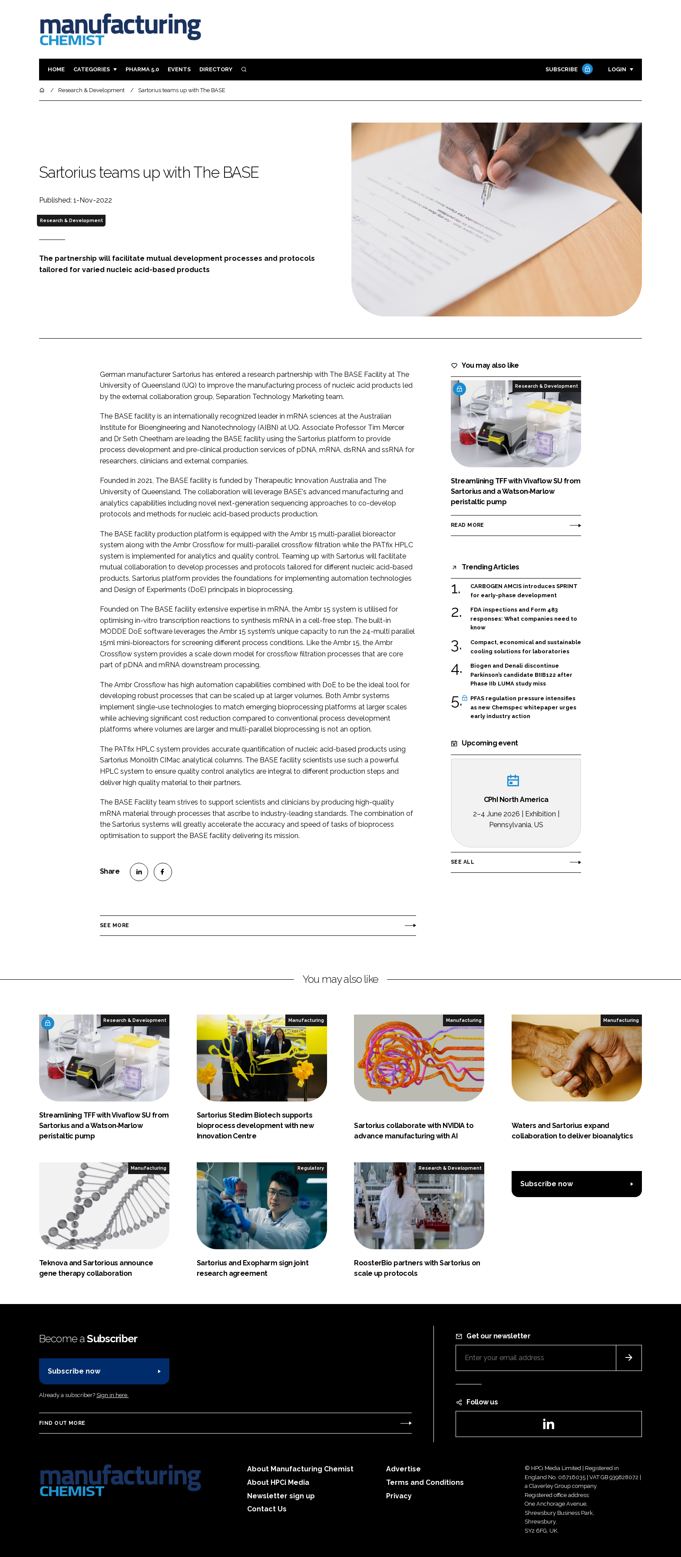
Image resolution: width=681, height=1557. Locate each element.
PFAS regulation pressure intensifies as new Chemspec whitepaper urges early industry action (523, 707)
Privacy (399, 1496)
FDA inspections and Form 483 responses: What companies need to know (523, 619)
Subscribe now (546, 1184)
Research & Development (71, 220)
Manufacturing (306, 1020)
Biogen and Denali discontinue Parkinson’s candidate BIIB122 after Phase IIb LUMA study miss (521, 675)
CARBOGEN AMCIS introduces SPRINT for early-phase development (524, 591)
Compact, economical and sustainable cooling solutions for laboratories (525, 647)
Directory (215, 69)
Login (617, 69)
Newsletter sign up (281, 1496)
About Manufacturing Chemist (300, 1469)
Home (56, 69)
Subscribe (568, 70)
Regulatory (311, 1168)
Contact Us (267, 1509)
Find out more (62, 1423)
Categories (91, 69)
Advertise (403, 1469)
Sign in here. (112, 1395)
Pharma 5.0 (142, 69)
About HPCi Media (278, 1482)
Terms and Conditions (425, 1482)
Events (179, 69)
